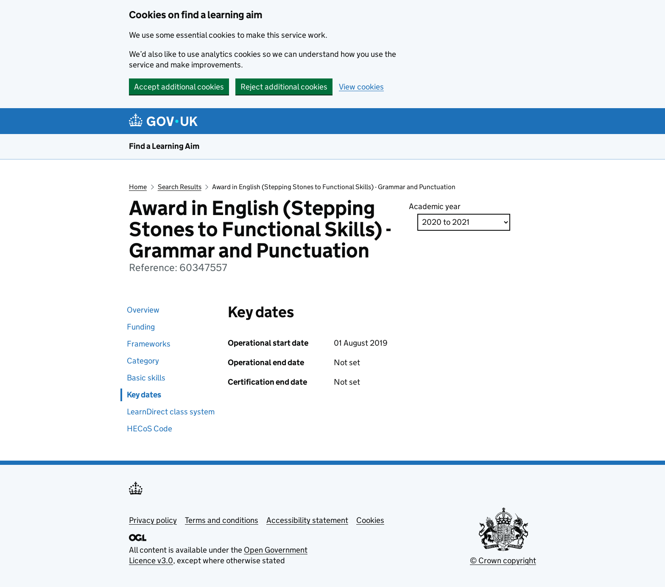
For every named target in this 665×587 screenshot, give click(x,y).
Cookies (370, 520)
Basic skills (146, 378)
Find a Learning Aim (164, 146)
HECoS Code (149, 428)
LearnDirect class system (171, 411)
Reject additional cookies (283, 87)
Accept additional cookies (179, 87)
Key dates (144, 395)
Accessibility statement (307, 520)
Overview (143, 310)
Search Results (179, 187)
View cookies (361, 87)
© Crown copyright (503, 560)
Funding (141, 327)
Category (143, 361)
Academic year (435, 206)
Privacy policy (153, 520)
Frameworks (148, 344)
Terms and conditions (221, 520)
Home (138, 187)
